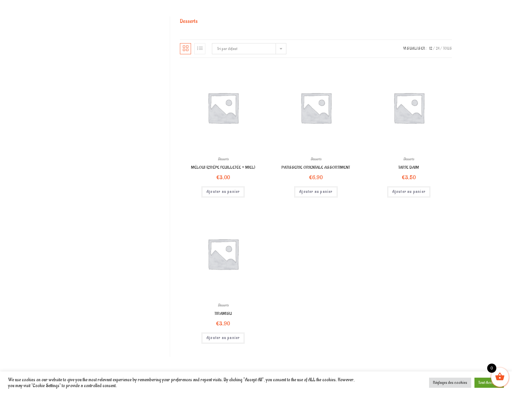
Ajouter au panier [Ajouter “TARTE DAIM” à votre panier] (408, 191)
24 (438, 48)
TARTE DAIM (408, 167)
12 (430, 48)
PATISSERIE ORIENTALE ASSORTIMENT (315, 167)
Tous (447, 48)
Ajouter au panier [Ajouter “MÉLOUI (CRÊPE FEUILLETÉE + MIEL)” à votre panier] (223, 191)
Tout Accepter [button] (489, 382)
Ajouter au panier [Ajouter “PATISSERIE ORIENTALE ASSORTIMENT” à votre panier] (315, 191)
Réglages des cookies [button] (450, 382)
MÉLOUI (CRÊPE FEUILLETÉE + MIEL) (223, 167)
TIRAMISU (223, 313)
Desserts (223, 159)
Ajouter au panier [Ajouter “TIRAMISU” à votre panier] (223, 337)
